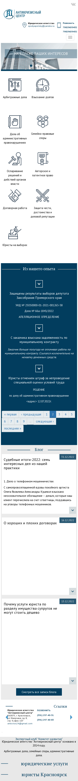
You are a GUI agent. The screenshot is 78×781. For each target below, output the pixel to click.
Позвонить (68, 23)
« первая (10, 414)
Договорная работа (15, 208)
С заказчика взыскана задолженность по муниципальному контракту (39, 340)
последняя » (12, 428)
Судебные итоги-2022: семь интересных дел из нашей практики (27, 464)
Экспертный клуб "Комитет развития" (39, 739)
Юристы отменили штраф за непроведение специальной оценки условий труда (39, 380)
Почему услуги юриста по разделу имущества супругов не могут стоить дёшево (30, 608)
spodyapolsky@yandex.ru (41, 26)
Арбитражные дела (15, 97)
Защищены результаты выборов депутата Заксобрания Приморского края (39, 295)
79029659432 (70, 27)
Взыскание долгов (43, 97)
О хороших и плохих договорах (30, 523)
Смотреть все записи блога (39, 692)
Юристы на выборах (15, 245)
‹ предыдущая (31, 414)
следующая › (45, 421)
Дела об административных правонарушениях (15, 138)
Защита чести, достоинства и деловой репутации (43, 212)
